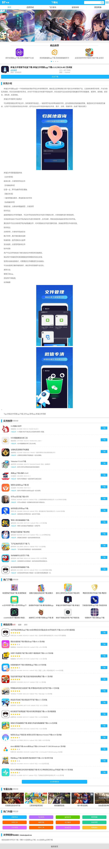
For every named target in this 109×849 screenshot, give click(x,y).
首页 (9, 7)
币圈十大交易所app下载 (27, 840)
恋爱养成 (30, 7)
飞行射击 (52, 7)
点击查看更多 (54, 782)
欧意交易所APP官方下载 (10, 840)
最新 (19, 625)
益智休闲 (75, 7)
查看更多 (15, 421)
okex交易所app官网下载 (45, 840)
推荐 (14, 625)
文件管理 (13, 70)
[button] (51, 61)
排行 (25, 625)
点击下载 (55, 77)
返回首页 (54, 846)
